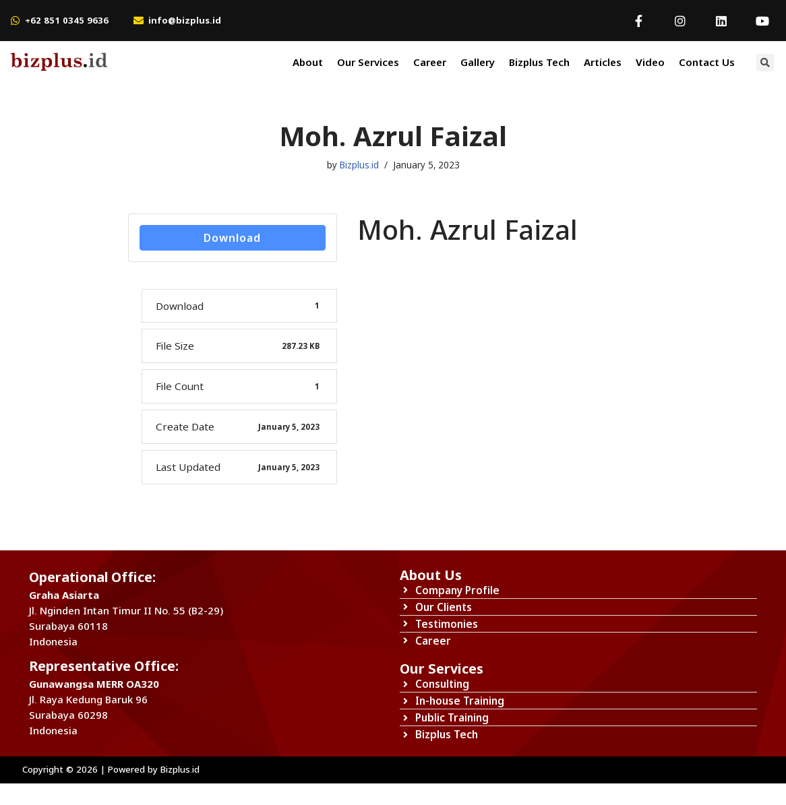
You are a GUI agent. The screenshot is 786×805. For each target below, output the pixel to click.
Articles (603, 62)
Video (650, 62)
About (308, 62)
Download (232, 239)
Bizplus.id (359, 165)
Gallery (477, 62)
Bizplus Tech (539, 62)
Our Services (368, 62)
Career (429, 62)
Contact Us (707, 62)
